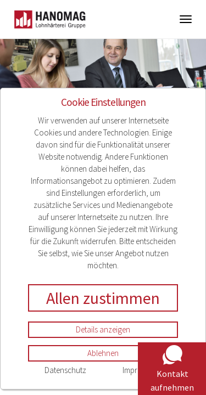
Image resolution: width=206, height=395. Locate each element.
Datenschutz (65, 370)
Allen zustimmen (103, 297)
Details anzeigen (103, 329)
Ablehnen (103, 353)
